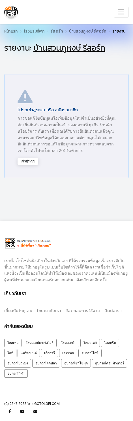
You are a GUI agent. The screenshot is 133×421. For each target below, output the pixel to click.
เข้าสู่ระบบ (28, 161)
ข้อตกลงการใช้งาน (82, 311)
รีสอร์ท (56, 31)
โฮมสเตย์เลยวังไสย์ (39, 343)
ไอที (10, 353)
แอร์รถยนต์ (29, 353)
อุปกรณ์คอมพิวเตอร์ (109, 363)
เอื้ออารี (49, 353)
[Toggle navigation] (121, 12)
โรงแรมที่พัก (34, 31)
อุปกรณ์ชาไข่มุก (76, 363)
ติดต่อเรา (113, 311)
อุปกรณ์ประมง (17, 363)
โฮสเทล (12, 343)
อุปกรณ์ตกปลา (46, 363)
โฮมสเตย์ (90, 343)
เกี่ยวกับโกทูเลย (18, 311)
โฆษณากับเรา (49, 311)
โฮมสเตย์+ (68, 343)
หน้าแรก (11, 31)
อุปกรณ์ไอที (89, 353)
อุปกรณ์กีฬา (16, 373)
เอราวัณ (68, 353)
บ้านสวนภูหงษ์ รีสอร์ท (87, 31)
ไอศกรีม (110, 343)
